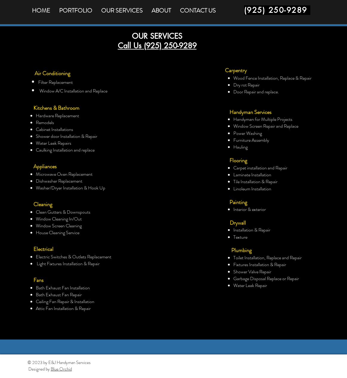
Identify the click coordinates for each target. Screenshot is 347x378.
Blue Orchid (61, 369)
